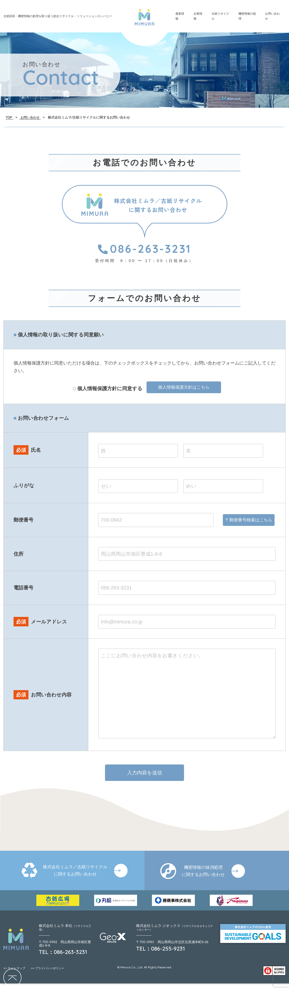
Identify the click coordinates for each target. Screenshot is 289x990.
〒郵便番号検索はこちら (248, 523)
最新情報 (179, 16)
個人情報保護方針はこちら (184, 387)
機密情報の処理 (247, 16)
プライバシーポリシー (48, 974)
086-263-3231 (144, 248)
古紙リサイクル (220, 16)
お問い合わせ (272, 16)
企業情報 (197, 16)
